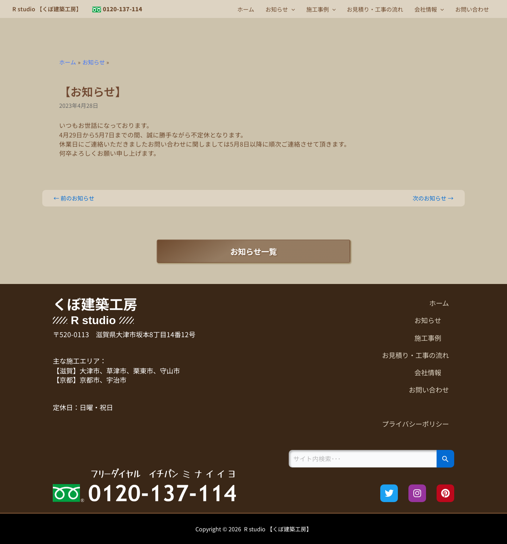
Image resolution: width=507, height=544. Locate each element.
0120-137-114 (122, 9)
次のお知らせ (433, 198)
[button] (291, 9)
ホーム (245, 9)
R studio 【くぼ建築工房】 (47, 9)
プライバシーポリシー (415, 424)
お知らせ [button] (280, 9)
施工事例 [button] (321, 9)
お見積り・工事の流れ (375, 9)
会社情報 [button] (429, 9)
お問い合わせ (472, 9)
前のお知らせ (74, 198)
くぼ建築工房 (95, 303)
